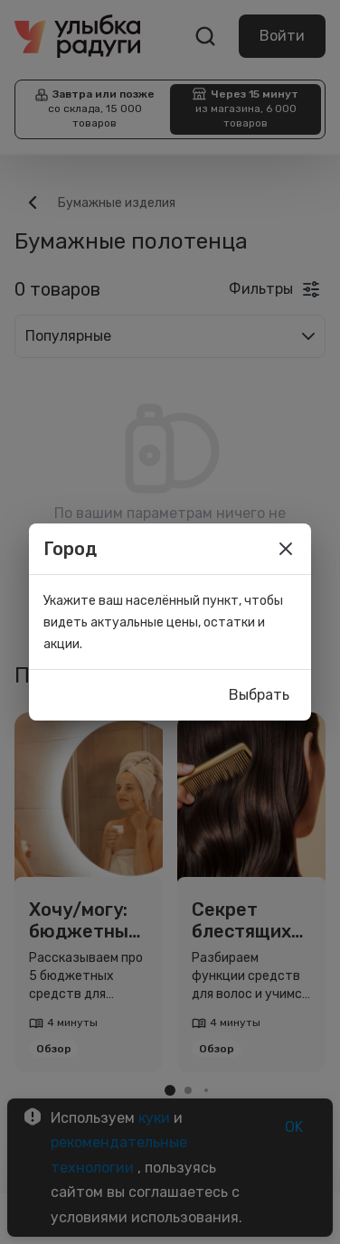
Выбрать (259, 695)
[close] (286, 549)
